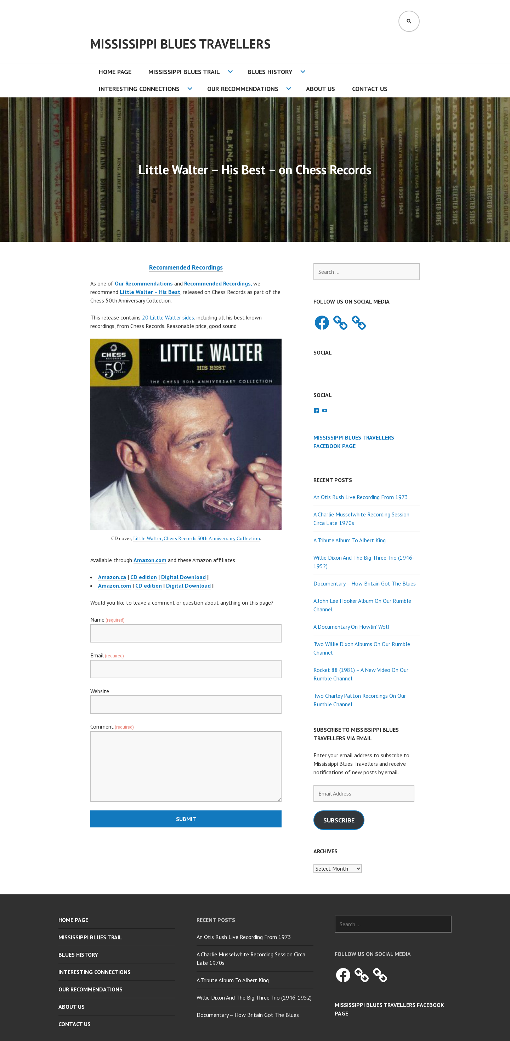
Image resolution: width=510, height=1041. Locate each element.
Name (107, 619)
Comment (112, 726)
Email (107, 655)
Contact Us (369, 89)
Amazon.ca (112, 577)
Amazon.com (114, 585)
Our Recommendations (242, 89)
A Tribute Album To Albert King (349, 540)
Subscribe (339, 820)
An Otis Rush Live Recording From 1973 (360, 496)
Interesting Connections (139, 89)
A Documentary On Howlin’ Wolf (351, 626)
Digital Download (183, 577)
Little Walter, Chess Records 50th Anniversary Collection (196, 538)
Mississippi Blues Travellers (180, 43)
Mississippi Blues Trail (184, 72)
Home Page (115, 72)
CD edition (143, 577)
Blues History (270, 72)
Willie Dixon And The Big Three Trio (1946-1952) (254, 997)
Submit (186, 818)
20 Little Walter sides (168, 317)
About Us (320, 89)
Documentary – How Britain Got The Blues (364, 583)
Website (99, 691)
